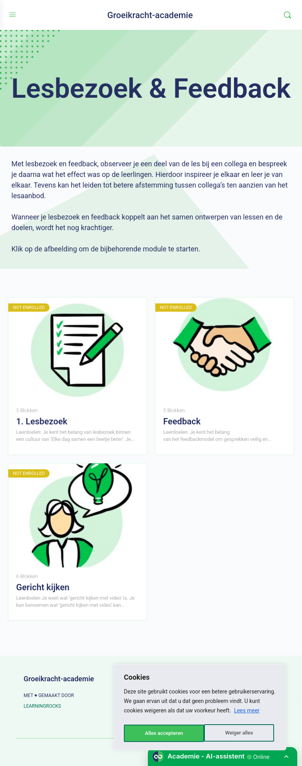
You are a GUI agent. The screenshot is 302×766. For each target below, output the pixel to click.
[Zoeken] (287, 15)
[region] (199, 708)
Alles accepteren (235, 733)
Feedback (182, 421)
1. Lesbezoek (41, 421)
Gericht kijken (43, 587)
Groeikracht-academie (150, 15)
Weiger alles (158, 733)
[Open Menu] (12, 14)
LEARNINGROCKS (42, 706)
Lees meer (247, 713)
